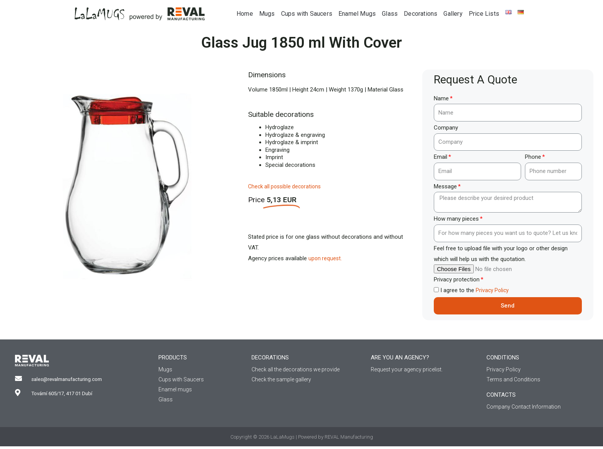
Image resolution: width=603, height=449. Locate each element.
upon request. (325, 258)
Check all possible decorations (286, 186)
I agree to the (475, 290)
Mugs (267, 13)
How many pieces (456, 218)
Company (446, 127)
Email (440, 156)
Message (445, 186)
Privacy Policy (493, 290)
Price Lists (484, 13)
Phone (533, 156)
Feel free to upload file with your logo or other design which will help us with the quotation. (501, 254)
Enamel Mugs (357, 13)
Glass (390, 13)
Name (441, 98)
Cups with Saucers (306, 13)
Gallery (452, 13)
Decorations (420, 13)
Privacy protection (457, 279)
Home (245, 13)
